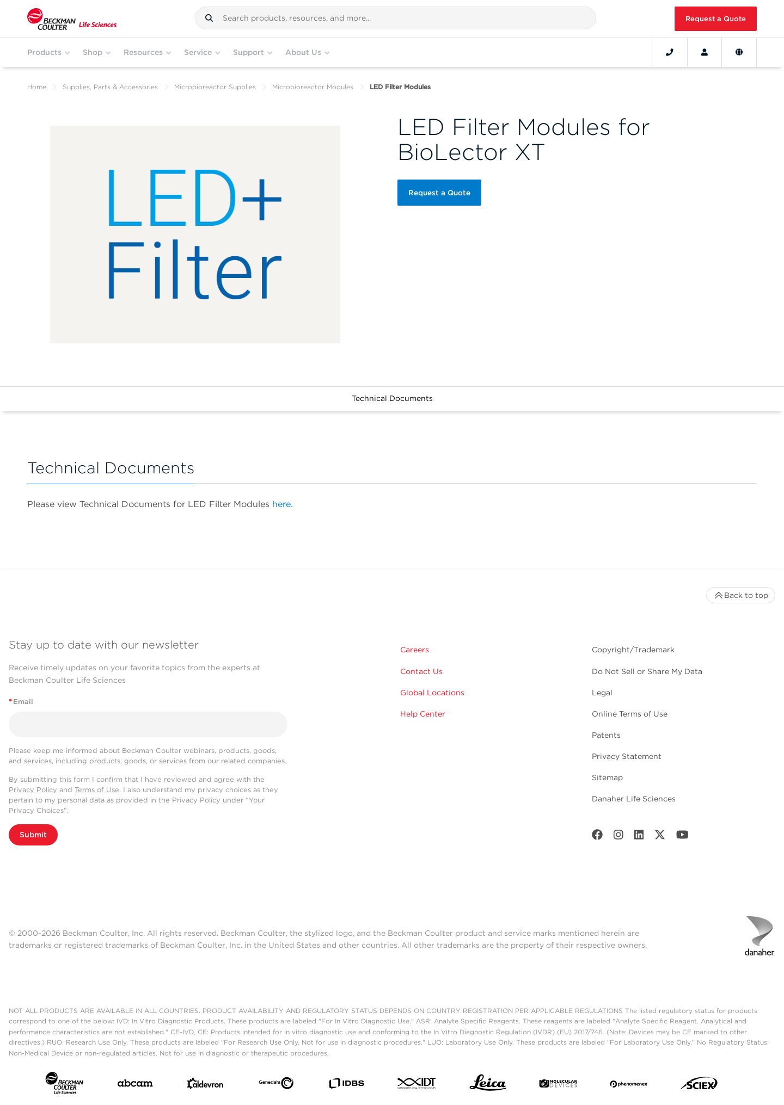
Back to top (740, 595)
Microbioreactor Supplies (215, 87)
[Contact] (669, 52)
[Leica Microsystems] (487, 1085)
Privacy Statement (626, 756)
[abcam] (135, 1085)
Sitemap (607, 777)
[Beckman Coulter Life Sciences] (72, 19)
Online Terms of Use (629, 713)
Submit (33, 834)
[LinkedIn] (639, 837)
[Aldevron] (205, 1085)
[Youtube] (682, 837)
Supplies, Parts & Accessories (110, 87)
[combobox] (395, 18)
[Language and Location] (739, 52)
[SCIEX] (699, 1086)
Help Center (422, 713)
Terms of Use (97, 790)
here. (282, 504)
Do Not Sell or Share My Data (647, 671)
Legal (602, 692)
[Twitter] (659, 837)
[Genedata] (276, 1085)
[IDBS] (346, 1085)
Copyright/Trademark (633, 649)
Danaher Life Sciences (634, 798)
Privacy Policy (33, 790)
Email (21, 701)
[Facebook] (597, 837)
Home (36, 87)
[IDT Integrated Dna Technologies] (417, 1086)
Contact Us (421, 671)
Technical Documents (392, 398)
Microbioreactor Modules (312, 87)
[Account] (704, 52)
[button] (209, 18)
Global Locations (432, 692)
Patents (606, 735)
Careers (414, 649)
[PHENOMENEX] (628, 1085)
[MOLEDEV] (558, 1085)
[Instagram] (618, 837)
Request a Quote (715, 19)
